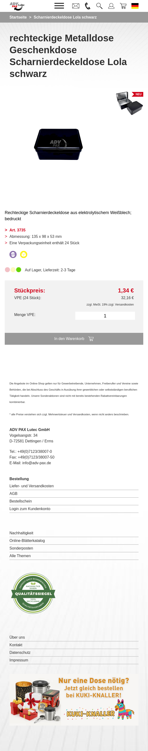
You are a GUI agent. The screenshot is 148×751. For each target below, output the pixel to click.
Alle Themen (20, 556)
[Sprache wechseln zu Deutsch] (135, 6)
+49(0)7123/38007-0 (35, 452)
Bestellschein (20, 501)
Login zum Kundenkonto (29, 509)
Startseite (18, 17)
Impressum (18, 660)
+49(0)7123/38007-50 (36, 457)
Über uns (17, 637)
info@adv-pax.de (36, 463)
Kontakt (15, 645)
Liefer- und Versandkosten (31, 486)
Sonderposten (21, 548)
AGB (13, 494)
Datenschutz (20, 653)
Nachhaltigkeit (21, 533)
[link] (75, 6)
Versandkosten (124, 304)
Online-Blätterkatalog (27, 541)
